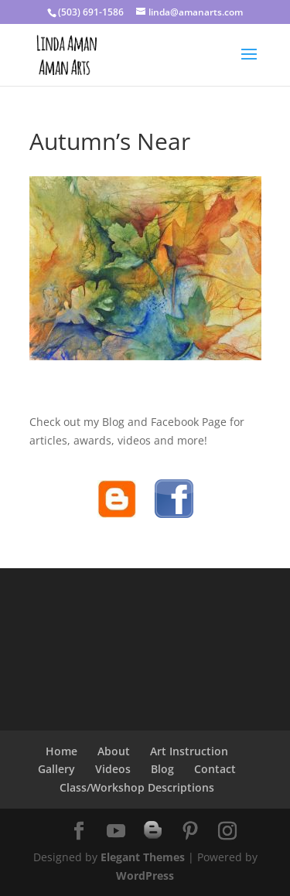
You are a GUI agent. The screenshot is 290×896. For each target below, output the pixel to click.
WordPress (145, 875)
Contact (215, 768)
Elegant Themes (143, 857)
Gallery (56, 768)
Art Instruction (189, 751)
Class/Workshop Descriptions (137, 787)
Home (61, 751)
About (113, 751)
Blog (162, 768)
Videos (113, 768)
